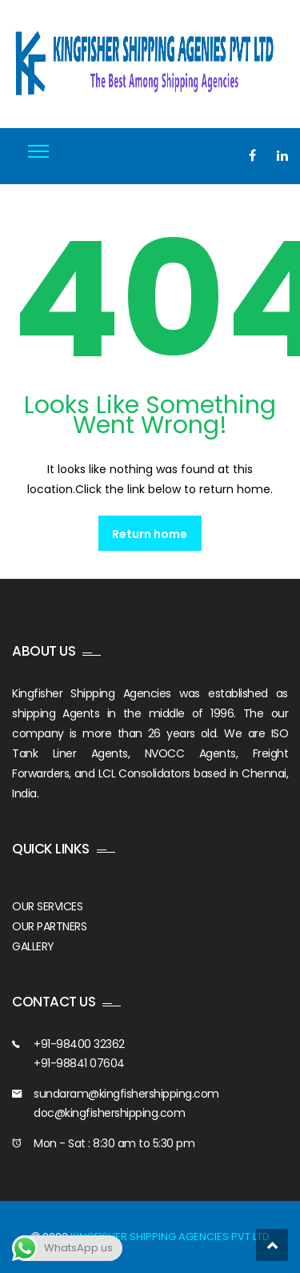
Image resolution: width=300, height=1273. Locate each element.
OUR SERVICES (47, 906)
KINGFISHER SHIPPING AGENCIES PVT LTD (170, 1236)
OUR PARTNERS (49, 926)
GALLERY (33, 946)
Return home (149, 534)
